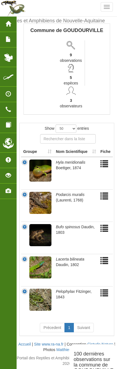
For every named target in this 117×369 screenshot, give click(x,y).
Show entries (67, 128)
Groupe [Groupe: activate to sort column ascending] (30, 151)
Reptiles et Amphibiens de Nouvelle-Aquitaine (54, 20)
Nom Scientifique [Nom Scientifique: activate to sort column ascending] (71, 151)
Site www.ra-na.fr (49, 344)
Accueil (24, 344)
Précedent (52, 327)
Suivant (83, 327)
